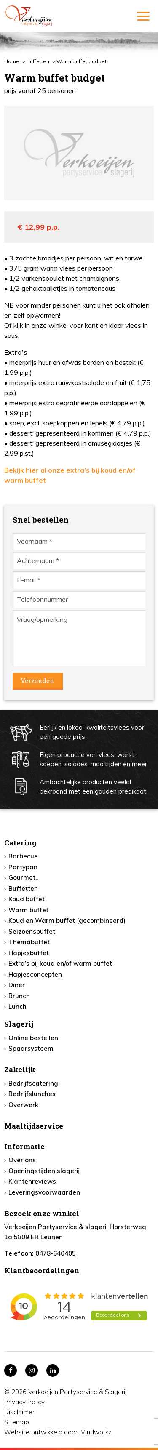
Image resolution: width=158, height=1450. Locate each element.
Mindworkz (96, 1432)
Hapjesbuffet (28, 953)
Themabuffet (29, 942)
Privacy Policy (24, 1402)
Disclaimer (19, 1412)
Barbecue (23, 856)
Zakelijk (19, 1069)
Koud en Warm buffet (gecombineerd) (67, 920)
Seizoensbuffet (31, 931)
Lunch (17, 1006)
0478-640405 (55, 1253)
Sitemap (16, 1422)
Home (11, 61)
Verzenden (37, 680)
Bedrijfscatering (33, 1083)
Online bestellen (33, 1038)
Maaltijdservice (33, 1126)
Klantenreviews (32, 1181)
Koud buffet (26, 899)
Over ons (22, 1160)
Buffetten (38, 61)
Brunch (19, 996)
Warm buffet (28, 910)
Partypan (22, 867)
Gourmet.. (23, 878)
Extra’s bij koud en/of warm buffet (60, 963)
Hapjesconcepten (35, 974)
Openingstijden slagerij (44, 1171)
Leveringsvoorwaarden (44, 1192)
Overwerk (23, 1105)
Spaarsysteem (31, 1048)
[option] (79, 153)
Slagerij (18, 1024)
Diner (16, 985)
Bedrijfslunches (32, 1094)
